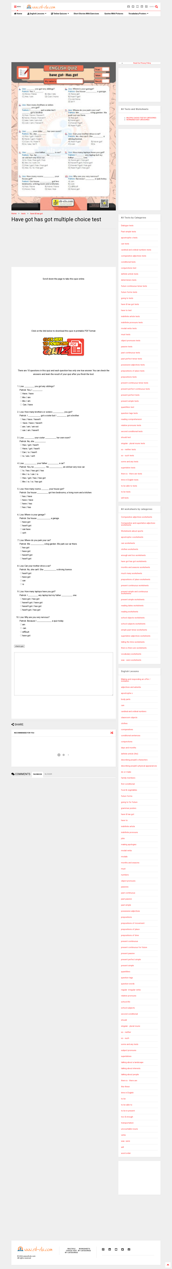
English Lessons (36, 14)
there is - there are (129, 1080)
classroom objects (129, 717)
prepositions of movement (132, 923)
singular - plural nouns (130, 1026)
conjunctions (126, 742)
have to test (126, 310)
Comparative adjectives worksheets (136, 517)
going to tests (127, 298)
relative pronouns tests (131, 425)
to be (123, 1099)
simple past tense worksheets (134, 630)
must (123, 869)
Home (18, 14)
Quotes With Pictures (113, 14)
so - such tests (127, 455)
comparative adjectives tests (133, 256)
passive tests (126, 347)
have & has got (36, 213)
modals (124, 857)
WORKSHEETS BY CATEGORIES (137, 120)
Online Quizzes (60, 14)
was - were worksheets (131, 660)
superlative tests (128, 468)
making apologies (128, 844)
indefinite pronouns (129, 832)
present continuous (129, 941)
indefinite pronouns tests (132, 322)
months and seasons (130, 863)
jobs (123, 838)
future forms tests (129, 292)
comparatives (127, 729)
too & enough (127, 1117)
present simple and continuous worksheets (134, 592)
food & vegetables (129, 790)
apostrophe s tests (129, 238)
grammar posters (128, 808)
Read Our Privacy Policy (142, 63)
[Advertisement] (86, 39)
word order (126, 1153)
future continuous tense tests (134, 286)
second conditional (129, 1014)
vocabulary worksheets (131, 654)
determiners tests (128, 280)
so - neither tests (128, 449)
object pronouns (128, 881)
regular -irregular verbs (131, 990)
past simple (126, 905)
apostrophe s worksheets (132, 537)
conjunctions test (128, 268)
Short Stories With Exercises (86, 14)
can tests (125, 244)
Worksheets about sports (132, 531)
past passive (126, 899)
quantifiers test (127, 407)
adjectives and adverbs (131, 687)
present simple (127, 965)
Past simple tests (128, 232)
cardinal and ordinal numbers (133, 711)
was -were (125, 1141)
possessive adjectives (130, 911)
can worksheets (128, 543)
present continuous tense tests (134, 383)
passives (124, 887)
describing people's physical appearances (139, 766)
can (122, 705)
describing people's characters (134, 760)
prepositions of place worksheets (135, 579)
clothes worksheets (129, 549)
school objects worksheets (133, 618)
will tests (125, 498)
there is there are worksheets (134, 648)
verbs (123, 1135)
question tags (127, 978)
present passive (128, 953)
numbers (125, 875)
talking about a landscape (132, 1062)
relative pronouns (128, 996)
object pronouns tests (130, 340)
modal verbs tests (129, 328)
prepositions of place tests (132, 371)
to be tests (125, 492)
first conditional (128, 784)
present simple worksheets (132, 599)
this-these (125, 1087)
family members (128, 778)
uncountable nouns (129, 1129)
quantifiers (125, 972)
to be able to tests (129, 486)
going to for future (129, 802)
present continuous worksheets (135, 585)
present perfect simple (131, 959)
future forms (126, 796)
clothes (124, 723)
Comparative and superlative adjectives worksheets (138, 524)
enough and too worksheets (133, 555)
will (122, 1147)
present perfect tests (130, 395)
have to (124, 820)
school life (125, 1002)
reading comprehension (131, 419)
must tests (125, 334)
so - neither (126, 1032)
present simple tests (130, 401)
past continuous (128, 893)
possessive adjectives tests (133, 365)
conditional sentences (130, 735)
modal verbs (126, 850)
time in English (127, 1093)
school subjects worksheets (133, 624)
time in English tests (129, 480)
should (124, 1020)
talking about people (130, 1074)
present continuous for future (134, 947)
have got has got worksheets (133, 561)
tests (23, 213)
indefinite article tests (130, 316)
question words (128, 984)
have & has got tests (130, 304)
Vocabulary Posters (138, 14)
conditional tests (128, 262)
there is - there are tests (131, 474)
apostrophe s (127, 693)
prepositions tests (129, 377)
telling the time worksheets (133, 642)
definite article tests (129, 274)
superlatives (126, 1056)
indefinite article (128, 826)
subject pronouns (128, 1050)
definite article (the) (129, 754)
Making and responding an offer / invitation (135, 680)
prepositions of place (130, 929)
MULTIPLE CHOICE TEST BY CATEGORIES (141, 118)
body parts (125, 699)
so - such (125, 1038)
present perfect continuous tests (135, 389)
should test (126, 437)
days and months (128, 748)
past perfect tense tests (131, 359)
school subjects (128, 1008)
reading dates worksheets (132, 606)
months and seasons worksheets (135, 567)
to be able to (126, 1105)
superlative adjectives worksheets (135, 636)
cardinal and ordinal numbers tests (136, 250)
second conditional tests (132, 431)
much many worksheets (131, 573)
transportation (127, 1123)
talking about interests (130, 1068)
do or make (126, 772)
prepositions (126, 917)
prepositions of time (130, 935)
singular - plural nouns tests (133, 443)
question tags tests (129, 413)
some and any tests (129, 462)
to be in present (128, 1111)
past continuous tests (130, 353)
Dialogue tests (127, 225)
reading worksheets (129, 612)
